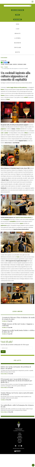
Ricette (17, 52)
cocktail (2, 64)
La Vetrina (17, 38)
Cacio (17, 29)
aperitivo (15, 64)
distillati (7, 64)
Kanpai (8, 111)
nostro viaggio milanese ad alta (14, 100)
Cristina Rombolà (4, 57)
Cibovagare (3, 2)
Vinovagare (17, 47)
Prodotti (17, 33)
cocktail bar (20, 64)
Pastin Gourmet (17, 19)
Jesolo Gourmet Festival (17, 10)
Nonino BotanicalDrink (26, 230)
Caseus (17, 14)
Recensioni (17, 43)
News (17, 24)
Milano (11, 64)
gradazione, (24, 100)
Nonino (24, 64)
